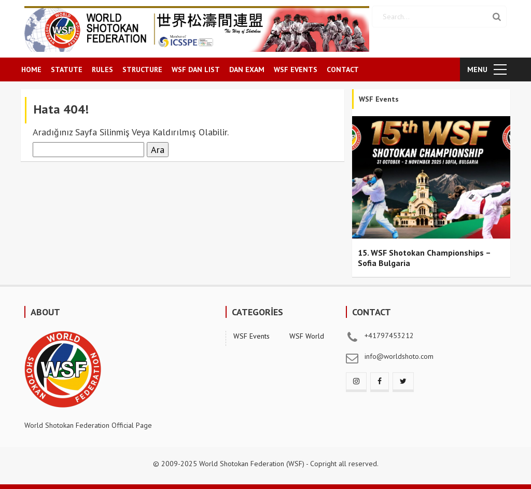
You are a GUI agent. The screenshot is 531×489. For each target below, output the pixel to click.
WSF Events (251, 336)
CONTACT (343, 69)
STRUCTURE (142, 69)
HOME (31, 69)
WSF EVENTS (295, 69)
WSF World (306, 336)
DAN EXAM (246, 69)
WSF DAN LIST (196, 69)
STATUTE (66, 69)
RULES (102, 69)
